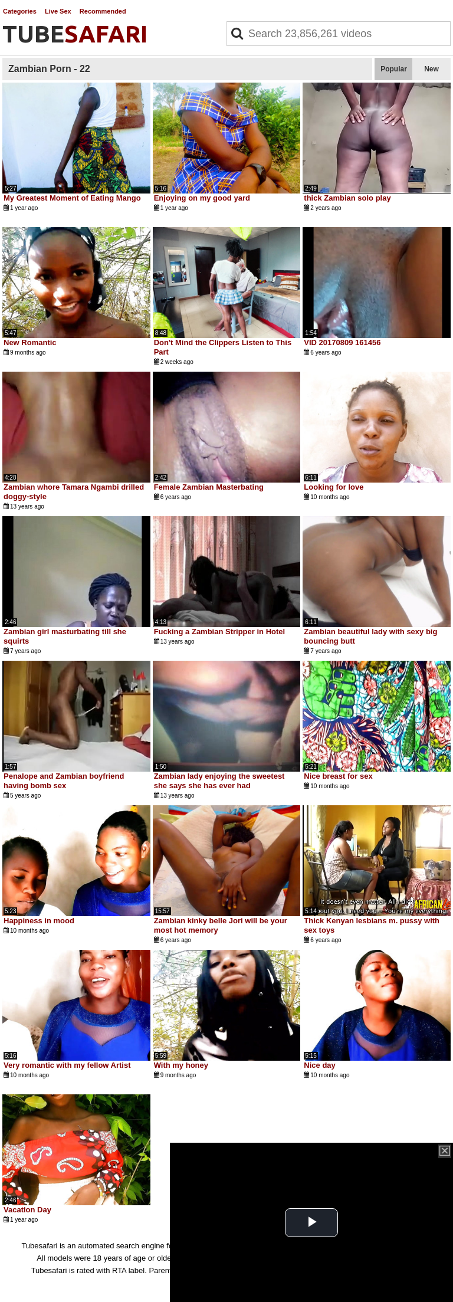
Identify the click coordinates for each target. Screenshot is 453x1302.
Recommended (103, 11)
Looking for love (333, 487)
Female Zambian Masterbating (209, 487)
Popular (393, 69)
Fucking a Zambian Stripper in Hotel (219, 631)
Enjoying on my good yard (202, 198)
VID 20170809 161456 (342, 342)
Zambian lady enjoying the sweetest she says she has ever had (219, 781)
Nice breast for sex (338, 776)
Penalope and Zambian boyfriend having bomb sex (64, 781)
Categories (20, 11)
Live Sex (58, 11)
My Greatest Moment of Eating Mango (72, 198)
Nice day (319, 1065)
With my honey (181, 1065)
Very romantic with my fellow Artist (67, 1065)
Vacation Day (27, 1209)
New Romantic (30, 342)
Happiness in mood (39, 920)
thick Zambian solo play (347, 198)
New (431, 69)
